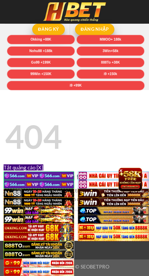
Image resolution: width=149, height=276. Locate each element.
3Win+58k (110, 51)
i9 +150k (110, 74)
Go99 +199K (41, 62)
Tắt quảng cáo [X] (23, 167)
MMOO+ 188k (110, 39)
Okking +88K (41, 39)
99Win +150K (41, 74)
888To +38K (110, 62)
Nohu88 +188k (41, 51)
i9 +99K (75, 85)
